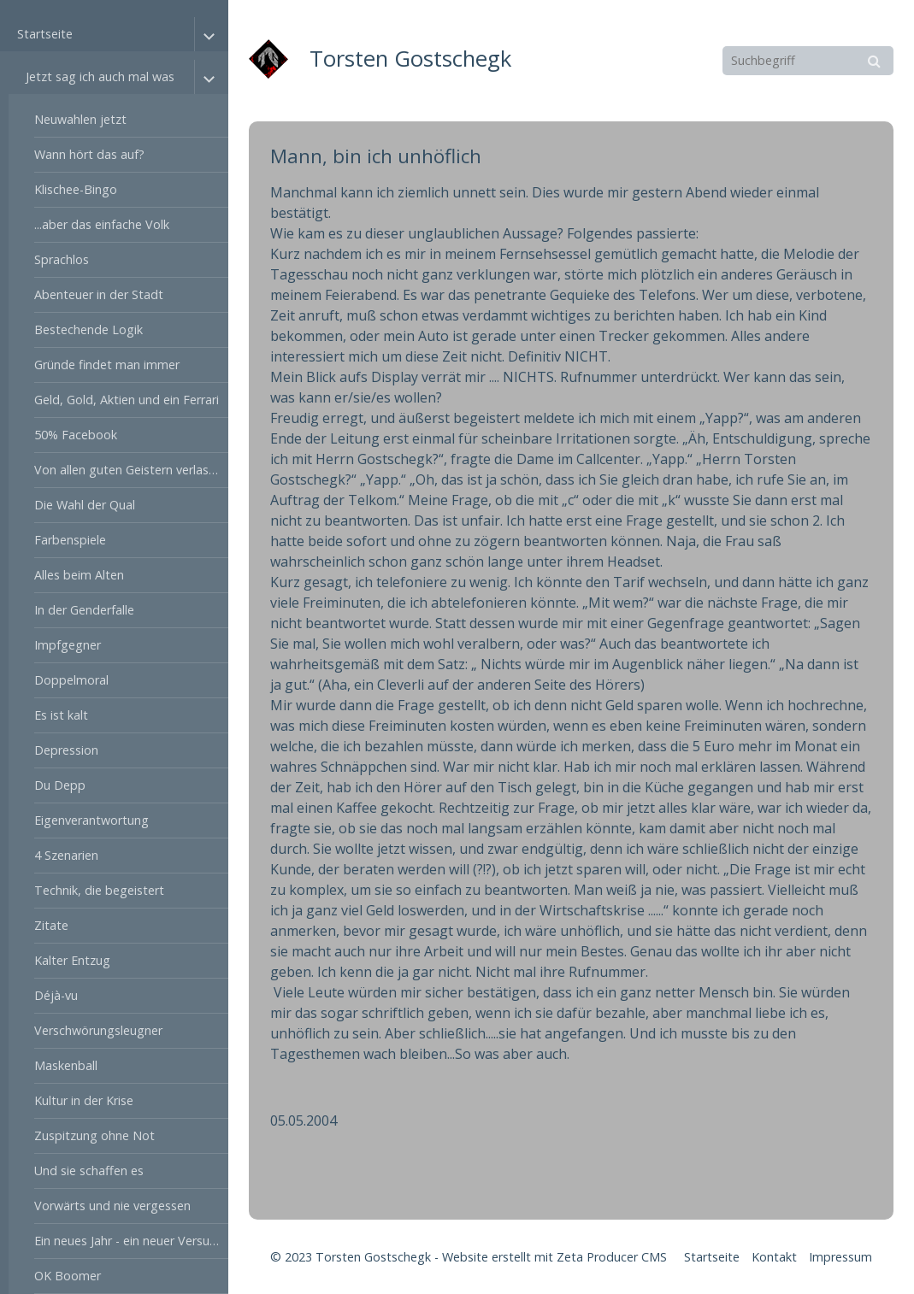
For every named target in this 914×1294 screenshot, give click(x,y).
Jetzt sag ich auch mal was (100, 76)
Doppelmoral (71, 680)
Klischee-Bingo (75, 189)
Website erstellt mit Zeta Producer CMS (554, 1257)
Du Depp (60, 785)
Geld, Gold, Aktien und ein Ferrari (126, 399)
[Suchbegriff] (807, 60)
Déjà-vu (56, 995)
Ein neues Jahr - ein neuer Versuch (128, 1240)
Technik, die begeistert (99, 890)
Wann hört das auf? (89, 154)
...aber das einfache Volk (101, 224)
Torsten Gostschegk (410, 59)
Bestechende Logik (88, 329)
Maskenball (65, 1065)
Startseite (45, 34)
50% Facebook (75, 434)
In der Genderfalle (84, 610)
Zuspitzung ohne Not (94, 1135)
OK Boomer (67, 1276)
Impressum (840, 1257)
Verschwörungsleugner (98, 1030)
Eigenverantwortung (91, 820)
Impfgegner (67, 645)
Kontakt (774, 1257)
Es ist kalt (61, 715)
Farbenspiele (70, 540)
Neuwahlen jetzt (80, 119)
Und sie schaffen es (89, 1170)
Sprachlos (61, 259)
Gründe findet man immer (107, 364)
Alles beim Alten (79, 575)
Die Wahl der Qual (84, 505)
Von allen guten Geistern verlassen (131, 470)
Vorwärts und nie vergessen (112, 1205)
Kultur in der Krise (83, 1100)
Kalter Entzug (72, 960)
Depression (66, 750)
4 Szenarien (66, 855)
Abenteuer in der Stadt (98, 294)
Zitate (51, 925)
